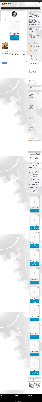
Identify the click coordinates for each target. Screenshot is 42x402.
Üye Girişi (27, 0)
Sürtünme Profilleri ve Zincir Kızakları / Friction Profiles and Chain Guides (34, 72)
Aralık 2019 (30, 99)
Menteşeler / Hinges (33, 62)
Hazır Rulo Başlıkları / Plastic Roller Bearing (34, 52)
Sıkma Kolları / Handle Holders (35, 67)
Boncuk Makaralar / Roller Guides (35, 49)
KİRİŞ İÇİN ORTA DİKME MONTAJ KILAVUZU (34, 21)
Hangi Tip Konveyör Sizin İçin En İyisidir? (34, 13)
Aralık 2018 (30, 108)
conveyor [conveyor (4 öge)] (30, 157)
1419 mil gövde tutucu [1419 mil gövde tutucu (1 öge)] (31, 153)
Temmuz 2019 (31, 104)
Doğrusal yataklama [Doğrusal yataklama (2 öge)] (36, 157)
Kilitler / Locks (32, 56)
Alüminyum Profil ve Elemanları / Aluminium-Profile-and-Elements (33, 29)
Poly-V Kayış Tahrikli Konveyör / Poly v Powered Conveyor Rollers (34, 19)
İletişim (30, 88)
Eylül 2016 (30, 129)
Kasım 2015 (30, 137)
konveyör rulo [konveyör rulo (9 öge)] (32, 167)
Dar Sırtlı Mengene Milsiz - (32, 388)
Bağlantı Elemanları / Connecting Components (34, 31)
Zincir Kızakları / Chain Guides (34, 77)
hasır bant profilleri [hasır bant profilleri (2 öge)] (31, 161)
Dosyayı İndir (14, 38)
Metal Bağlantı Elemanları (34, 36)
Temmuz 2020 (31, 95)
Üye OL (30, 0)
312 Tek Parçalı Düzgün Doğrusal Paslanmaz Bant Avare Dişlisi (9, 53)
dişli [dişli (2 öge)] (32, 157)
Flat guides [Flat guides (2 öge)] (33, 159)
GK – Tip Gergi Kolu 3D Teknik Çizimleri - (34, 387)
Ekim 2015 (30, 138)
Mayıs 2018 (30, 115)
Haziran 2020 (31, 96)
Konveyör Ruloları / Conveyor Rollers (34, 59)
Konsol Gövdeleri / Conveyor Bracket (34, 58)
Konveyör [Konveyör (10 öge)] (35, 165)
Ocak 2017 (30, 126)
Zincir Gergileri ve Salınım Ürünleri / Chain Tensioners (34, 76)
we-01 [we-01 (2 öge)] (29, 191)
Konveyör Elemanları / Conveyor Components (33, 43)
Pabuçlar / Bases (32, 70)
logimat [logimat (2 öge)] (35, 182)
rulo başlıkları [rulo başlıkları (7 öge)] (37, 189)
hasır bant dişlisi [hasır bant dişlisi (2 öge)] (32, 160)
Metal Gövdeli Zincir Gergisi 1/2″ (33, 15)
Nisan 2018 (30, 116)
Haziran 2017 (31, 121)
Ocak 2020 (30, 98)
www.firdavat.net (17, 401)
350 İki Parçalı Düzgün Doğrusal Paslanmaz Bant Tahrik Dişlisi (19, 54)
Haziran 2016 (31, 130)
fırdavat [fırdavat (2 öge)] (36, 159)
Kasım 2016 (30, 127)
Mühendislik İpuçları (31, 83)
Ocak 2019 (30, 107)
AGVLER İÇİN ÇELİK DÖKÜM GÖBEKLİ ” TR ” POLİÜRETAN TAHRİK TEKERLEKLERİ (34, 23)
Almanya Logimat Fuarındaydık (33, 14)
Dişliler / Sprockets (9, 51)
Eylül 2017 (30, 119)
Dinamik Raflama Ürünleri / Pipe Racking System (33, 34)
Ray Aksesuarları (33, 37)
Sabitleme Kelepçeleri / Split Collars (34, 66)
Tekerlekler (31, 79)
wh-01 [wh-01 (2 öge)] (31, 191)
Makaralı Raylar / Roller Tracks (35, 35)
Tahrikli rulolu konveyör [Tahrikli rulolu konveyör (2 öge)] (32, 190)
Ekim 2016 (30, 128)
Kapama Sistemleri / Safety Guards (34, 55)
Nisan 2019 (30, 106)
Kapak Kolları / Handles (34, 53)
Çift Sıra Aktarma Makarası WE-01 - (33, 382)
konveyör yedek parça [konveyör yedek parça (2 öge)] (35, 180)
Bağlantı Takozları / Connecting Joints (34, 46)
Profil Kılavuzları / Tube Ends (33, 71)
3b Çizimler (30, 28)
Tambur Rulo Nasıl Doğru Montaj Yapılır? (34, 16)
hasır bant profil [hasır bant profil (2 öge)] (37, 160)
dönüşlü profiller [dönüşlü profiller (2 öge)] (31, 158)
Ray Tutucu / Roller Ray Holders (35, 38)
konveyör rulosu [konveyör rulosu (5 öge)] (32, 177)
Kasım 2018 (30, 109)
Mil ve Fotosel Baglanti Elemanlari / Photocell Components (34, 63)
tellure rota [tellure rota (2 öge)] (37, 190)
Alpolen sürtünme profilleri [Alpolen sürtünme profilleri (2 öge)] (35, 154)
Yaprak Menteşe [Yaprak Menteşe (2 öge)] (35, 191)
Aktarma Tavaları (31, 80)
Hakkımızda (30, 87)
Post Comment (4, 62)
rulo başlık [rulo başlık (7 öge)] (31, 189)
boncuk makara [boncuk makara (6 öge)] (36, 156)
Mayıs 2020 (30, 97)
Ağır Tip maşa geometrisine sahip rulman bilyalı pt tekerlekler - (34, 390)
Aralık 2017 (30, 117)
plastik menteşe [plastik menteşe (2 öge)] (31, 187)
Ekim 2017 (30, 118)
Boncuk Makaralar (33, 48)
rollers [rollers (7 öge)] (37, 187)
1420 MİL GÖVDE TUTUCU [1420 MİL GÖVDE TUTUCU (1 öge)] (36, 153)
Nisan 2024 (30, 93)
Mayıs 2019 (30, 105)
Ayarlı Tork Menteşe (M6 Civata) (33, 20)
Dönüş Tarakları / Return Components (33, 50)
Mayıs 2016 (30, 131)
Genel (30, 81)
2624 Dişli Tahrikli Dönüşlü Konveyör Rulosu (34, 17)
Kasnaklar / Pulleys (32, 42)
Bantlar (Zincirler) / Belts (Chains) (34, 32)
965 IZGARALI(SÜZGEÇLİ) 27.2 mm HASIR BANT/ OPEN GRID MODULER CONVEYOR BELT (34, 24)
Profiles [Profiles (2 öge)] (35, 187)
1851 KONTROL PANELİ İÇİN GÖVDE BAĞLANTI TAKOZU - (34, 383)
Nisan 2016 (30, 132)
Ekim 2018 (30, 110)
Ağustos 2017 (31, 120)
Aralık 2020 (30, 94)
